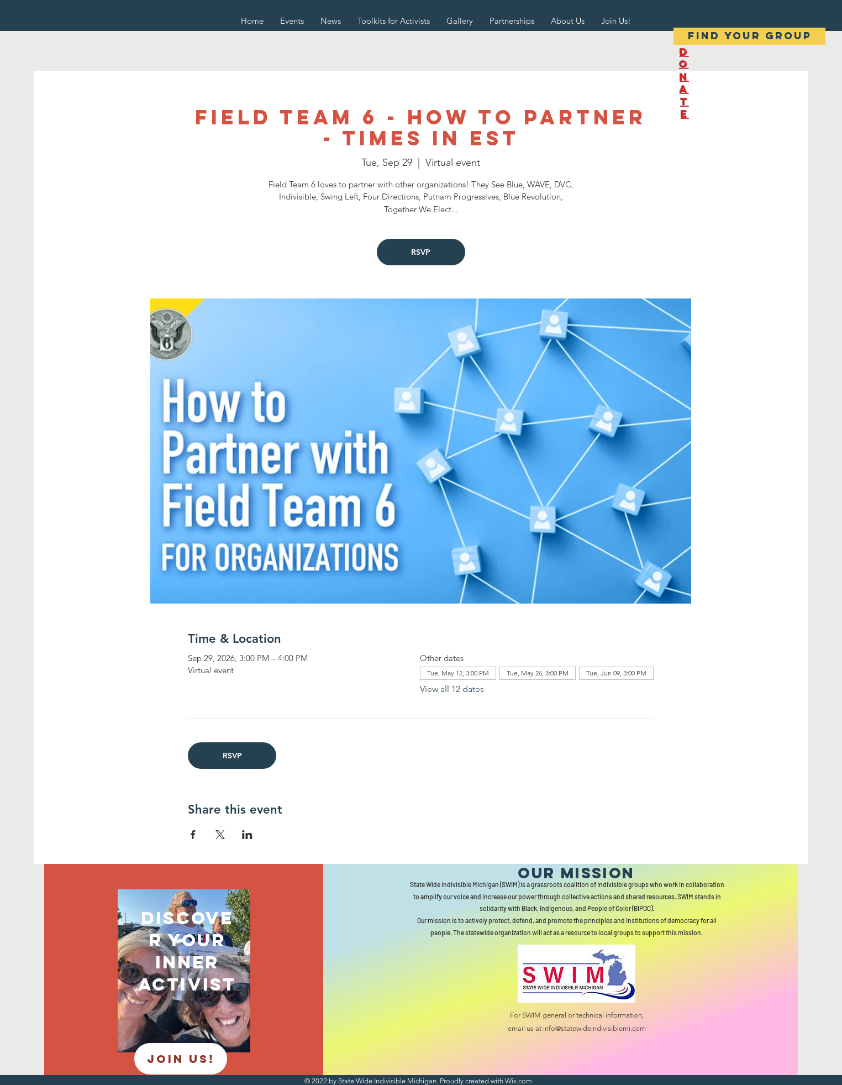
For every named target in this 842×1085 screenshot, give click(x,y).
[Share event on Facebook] (193, 834)
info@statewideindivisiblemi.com (594, 1028)
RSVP (420, 252)
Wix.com (518, 1081)
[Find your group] (749, 36)
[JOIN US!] (180, 1058)
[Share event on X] (220, 834)
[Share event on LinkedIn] (247, 834)
